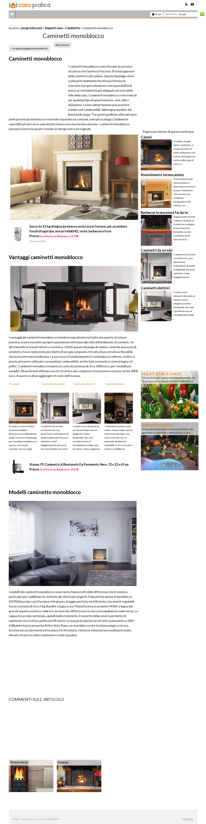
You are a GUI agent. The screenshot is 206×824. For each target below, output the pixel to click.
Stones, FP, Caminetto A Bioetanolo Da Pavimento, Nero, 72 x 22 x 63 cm (78, 464)
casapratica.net (31, 28)
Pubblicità (187, 819)
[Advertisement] (49, 23)
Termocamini (19, 762)
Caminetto (72, 28)
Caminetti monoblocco (35, 58)
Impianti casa (54, 28)
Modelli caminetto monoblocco (45, 492)
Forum (156, 14)
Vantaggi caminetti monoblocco (46, 257)
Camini (63, 762)
